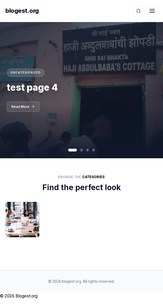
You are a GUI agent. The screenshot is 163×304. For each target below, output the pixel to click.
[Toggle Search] (138, 10)
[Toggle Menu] (152, 10)
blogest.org (22, 10)
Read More (23, 107)
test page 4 (32, 87)
